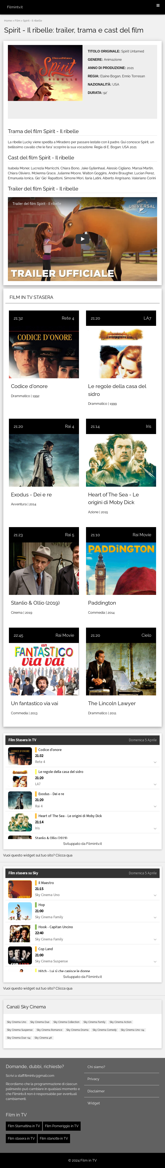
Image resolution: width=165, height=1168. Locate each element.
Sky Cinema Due (39, 1022)
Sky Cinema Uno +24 (132, 1030)
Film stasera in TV (21, 1138)
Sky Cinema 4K (43, 1037)
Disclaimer (96, 1091)
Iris (148, 426)
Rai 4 (69, 426)
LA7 (147, 318)
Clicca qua (64, 855)
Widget (93, 1103)
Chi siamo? (96, 1067)
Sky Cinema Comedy (105, 1030)
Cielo (146, 635)
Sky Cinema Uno (16, 1022)
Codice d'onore (29, 386)
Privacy (93, 1079)
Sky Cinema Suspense (20, 1030)
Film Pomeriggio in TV (62, 1126)
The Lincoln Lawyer (112, 703)
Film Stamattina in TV (24, 1126)
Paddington (102, 603)
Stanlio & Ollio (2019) (35, 603)
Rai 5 (69, 534)
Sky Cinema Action (120, 1022)
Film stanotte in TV (54, 1138)
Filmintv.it (15, 7)
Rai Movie (142, 534)
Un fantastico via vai (34, 703)
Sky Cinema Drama (77, 1030)
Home (8, 20)
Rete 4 (68, 318)
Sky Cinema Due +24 (18, 1037)
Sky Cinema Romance (49, 1030)
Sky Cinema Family (95, 1022)
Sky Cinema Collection (66, 1022)
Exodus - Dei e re (31, 494)
